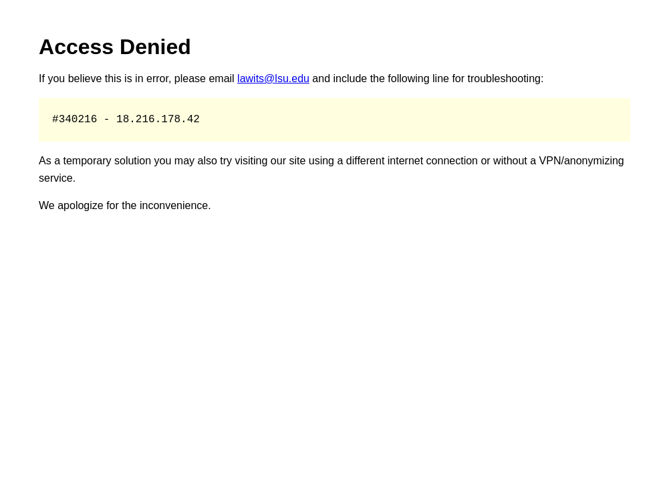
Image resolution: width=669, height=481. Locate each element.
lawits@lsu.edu (273, 78)
